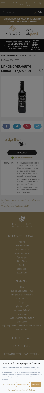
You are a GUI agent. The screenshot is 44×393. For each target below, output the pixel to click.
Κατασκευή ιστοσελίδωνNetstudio (22, 390)
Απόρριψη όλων (9, 384)
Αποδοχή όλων (36, 384)
